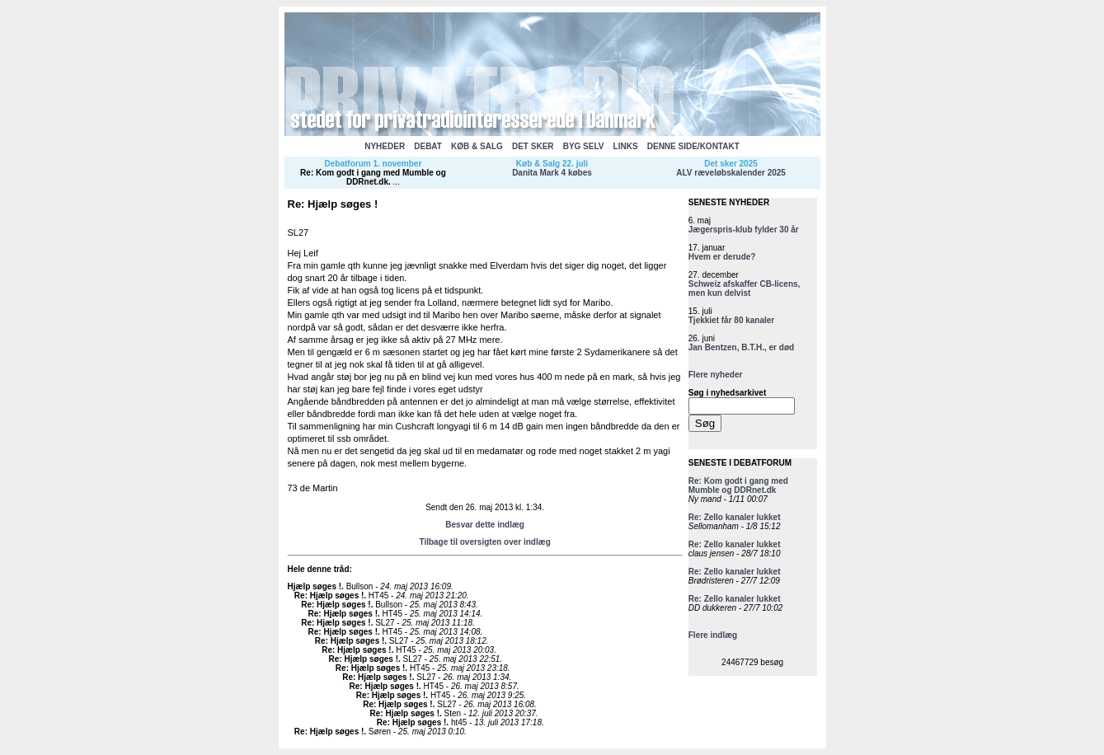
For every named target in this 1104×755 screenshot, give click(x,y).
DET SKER (533, 146)
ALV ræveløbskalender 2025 (731, 172)
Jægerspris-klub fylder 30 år (743, 229)
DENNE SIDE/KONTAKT (693, 146)
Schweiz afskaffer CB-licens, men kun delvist (744, 288)
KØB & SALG (477, 146)
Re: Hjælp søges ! (329, 595)
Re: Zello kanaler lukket (734, 517)
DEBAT (428, 146)
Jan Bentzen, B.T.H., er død (741, 347)
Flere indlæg (712, 635)
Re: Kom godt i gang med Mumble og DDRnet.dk (373, 177)
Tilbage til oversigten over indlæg (484, 541)
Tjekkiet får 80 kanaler (731, 320)
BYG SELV (583, 146)
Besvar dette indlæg (484, 524)
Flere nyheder (715, 374)
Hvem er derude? (722, 256)
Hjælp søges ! (315, 586)
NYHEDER (384, 146)
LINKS (625, 146)
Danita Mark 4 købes (552, 172)
